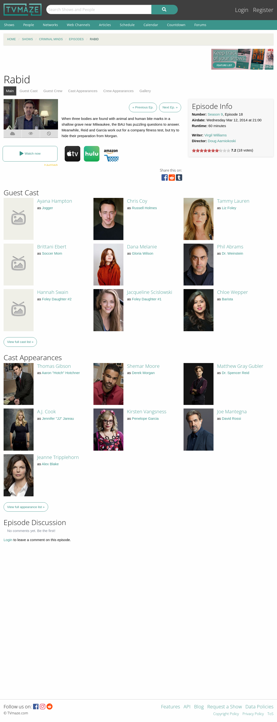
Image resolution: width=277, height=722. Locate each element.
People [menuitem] (28, 24)
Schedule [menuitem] (127, 24)
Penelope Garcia (145, 418)
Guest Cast (29, 91)
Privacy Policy (253, 714)
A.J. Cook (46, 411)
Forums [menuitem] (200, 24)
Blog (199, 707)
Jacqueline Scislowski (149, 292)
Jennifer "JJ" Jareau (58, 418)
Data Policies (259, 707)
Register (263, 10)
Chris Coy (137, 201)
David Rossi (231, 418)
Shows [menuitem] (9, 24)
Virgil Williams (215, 135)
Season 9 (215, 114)
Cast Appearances (83, 91)
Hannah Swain (52, 292)
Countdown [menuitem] (176, 24)
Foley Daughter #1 (146, 299)
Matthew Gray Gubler (240, 366)
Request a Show (224, 707)
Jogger (47, 208)
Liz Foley (229, 208)
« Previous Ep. (143, 107)
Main (10, 91)
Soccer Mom (52, 253)
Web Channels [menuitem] (78, 24)
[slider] (211, 150)
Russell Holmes (144, 208)
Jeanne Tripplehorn (58, 457)
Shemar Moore (143, 366)
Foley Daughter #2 (56, 299)
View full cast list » (20, 342)
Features (170, 707)
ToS (270, 714)
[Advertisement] (104, 59)
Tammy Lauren (233, 201)
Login (241, 10)
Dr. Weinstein (232, 253)
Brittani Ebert (51, 246)
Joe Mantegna (232, 411)
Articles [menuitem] (105, 24)
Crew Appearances (118, 91)
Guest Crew (52, 91)
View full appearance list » (26, 507)
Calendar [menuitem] (151, 24)
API (187, 707)
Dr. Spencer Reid (235, 373)
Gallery (145, 91)
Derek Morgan (143, 373)
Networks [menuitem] (50, 24)
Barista (227, 299)
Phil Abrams (230, 246)
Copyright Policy (226, 714)
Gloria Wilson (142, 253)
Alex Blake (50, 464)
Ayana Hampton (54, 201)
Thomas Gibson (54, 366)
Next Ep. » (170, 107)
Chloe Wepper (232, 292)
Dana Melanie (142, 246)
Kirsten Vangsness (146, 411)
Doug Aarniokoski (222, 141)
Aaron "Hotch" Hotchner (61, 373)
